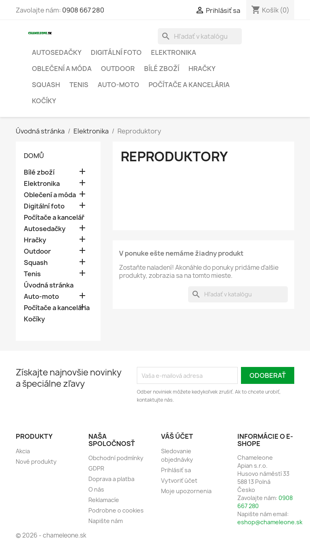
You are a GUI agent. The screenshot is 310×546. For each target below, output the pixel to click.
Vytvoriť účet (179, 480)
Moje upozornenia (186, 491)
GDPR (96, 468)
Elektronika (173, 52)
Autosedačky (57, 52)
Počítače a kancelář (54, 217)
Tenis (78, 84)
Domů (34, 155)
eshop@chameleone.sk (269, 522)
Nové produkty (36, 461)
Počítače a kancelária (189, 84)
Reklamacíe (103, 500)
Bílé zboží (161, 68)
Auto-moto (118, 84)
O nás (96, 489)
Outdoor (118, 68)
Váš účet (177, 436)
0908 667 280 (83, 10)
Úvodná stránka (48, 285)
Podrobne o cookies (116, 510)
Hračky (202, 68)
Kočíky (44, 100)
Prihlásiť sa (176, 470)
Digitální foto (116, 52)
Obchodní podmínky (115, 458)
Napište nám (105, 521)
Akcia (23, 451)
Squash (46, 84)
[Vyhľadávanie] (200, 36)
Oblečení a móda (62, 68)
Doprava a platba (111, 479)
